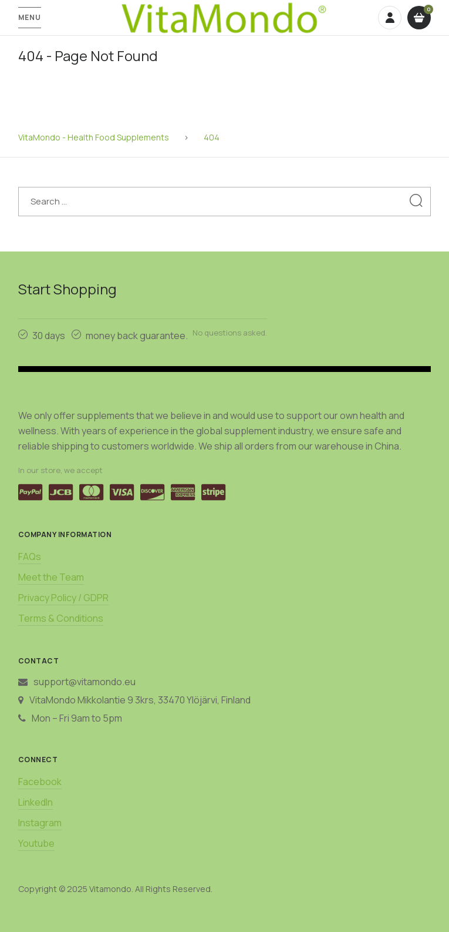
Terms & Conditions (60, 618)
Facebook (40, 781)
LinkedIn (35, 802)
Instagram (40, 822)
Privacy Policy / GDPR (63, 597)
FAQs (29, 556)
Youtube (36, 843)
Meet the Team (51, 577)
